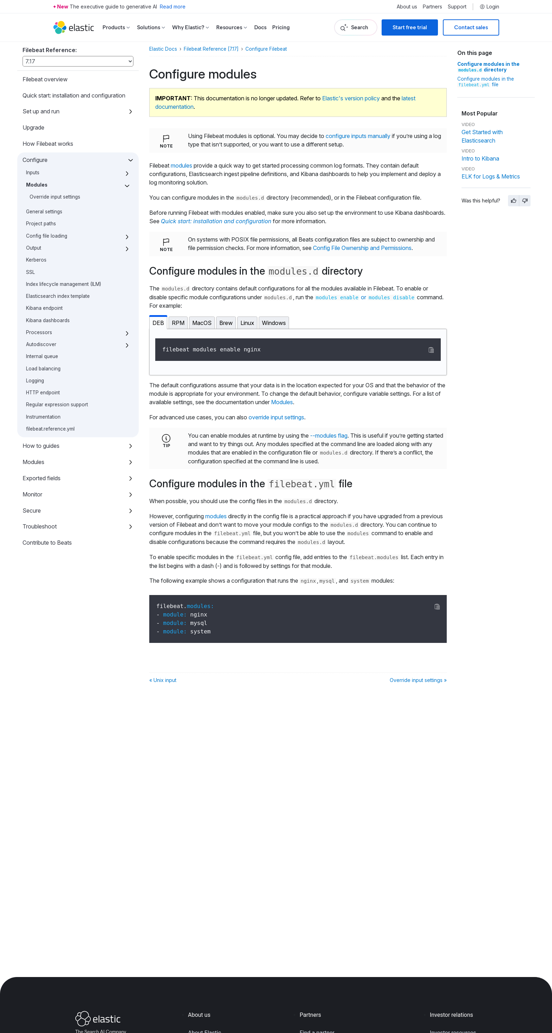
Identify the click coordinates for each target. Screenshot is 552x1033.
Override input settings (55, 197)
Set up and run (41, 111)
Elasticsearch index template (58, 296)
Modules (37, 185)
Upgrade (33, 127)
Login (489, 7)
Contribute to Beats (47, 542)
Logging (35, 380)
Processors (39, 332)
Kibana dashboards (48, 320)
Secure (32, 510)
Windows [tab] (274, 322)
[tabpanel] (298, 352)
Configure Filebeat (266, 49)
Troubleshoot (40, 526)
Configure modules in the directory (488, 67)
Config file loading (46, 236)
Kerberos (36, 260)
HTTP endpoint (43, 392)
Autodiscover (41, 344)
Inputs (32, 172)
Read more (173, 7)
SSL (30, 272)
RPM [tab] (178, 322)
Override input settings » (418, 680)
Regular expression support (57, 404)
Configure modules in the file (485, 81)
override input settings (276, 417)
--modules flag (328, 435)
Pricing (281, 27)
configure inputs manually (358, 135)
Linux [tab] (247, 322)
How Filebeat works (48, 143)
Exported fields (42, 478)
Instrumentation (43, 417)
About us (407, 6)
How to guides (41, 445)
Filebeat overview (45, 79)
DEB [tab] (158, 322)
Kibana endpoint (44, 308)
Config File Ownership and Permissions (362, 247)
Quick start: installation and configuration (74, 95)
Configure (35, 159)
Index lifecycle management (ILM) (63, 284)
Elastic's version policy (351, 98)
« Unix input (162, 680)
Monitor (32, 494)
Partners (432, 6)
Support (457, 6)
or (365, 297)
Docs (260, 27)
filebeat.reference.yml (50, 429)
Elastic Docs (163, 49)
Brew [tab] (226, 322)
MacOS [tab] (202, 322)
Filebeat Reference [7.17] (211, 49)
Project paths (41, 223)
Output (33, 248)
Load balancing (43, 368)
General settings (44, 211)
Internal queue (42, 356)
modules (181, 165)
